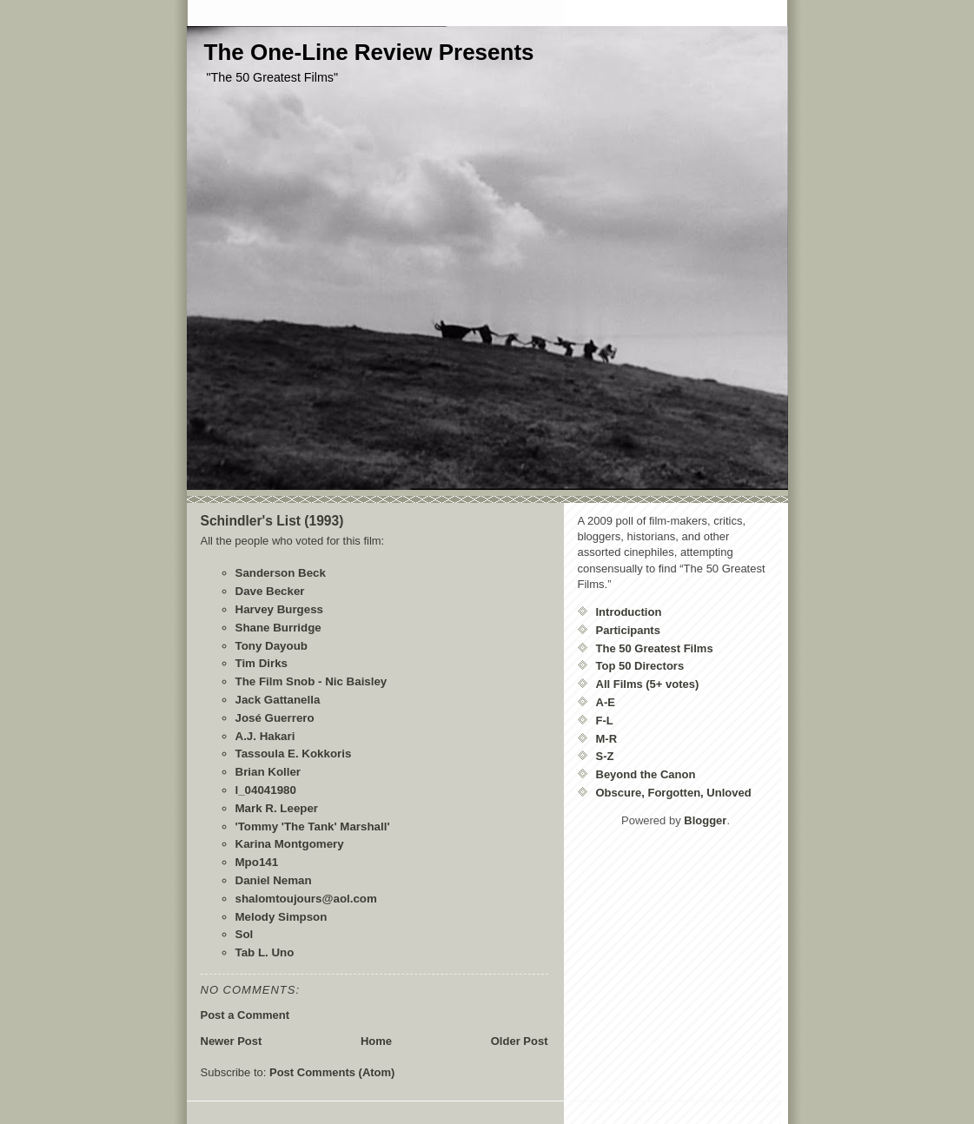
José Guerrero (275, 717)
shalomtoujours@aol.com (306, 898)
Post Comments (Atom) (331, 1072)
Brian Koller (268, 771)
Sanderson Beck (280, 572)
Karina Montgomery (289, 843)
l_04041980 (265, 790)
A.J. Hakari (265, 736)
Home (376, 1041)
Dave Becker (270, 591)
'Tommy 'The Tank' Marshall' (312, 826)
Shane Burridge (278, 627)
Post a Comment (245, 1015)
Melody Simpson (281, 916)
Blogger (705, 820)
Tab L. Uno (265, 952)
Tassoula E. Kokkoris (293, 753)
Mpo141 (257, 862)
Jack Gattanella (278, 699)
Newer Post (231, 1041)
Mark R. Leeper (277, 808)
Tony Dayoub (271, 645)
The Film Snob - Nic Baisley (311, 681)
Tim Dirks (261, 663)
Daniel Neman (273, 880)
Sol (244, 934)
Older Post (519, 1041)
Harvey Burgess (279, 609)
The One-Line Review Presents (369, 52)
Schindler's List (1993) (272, 520)
